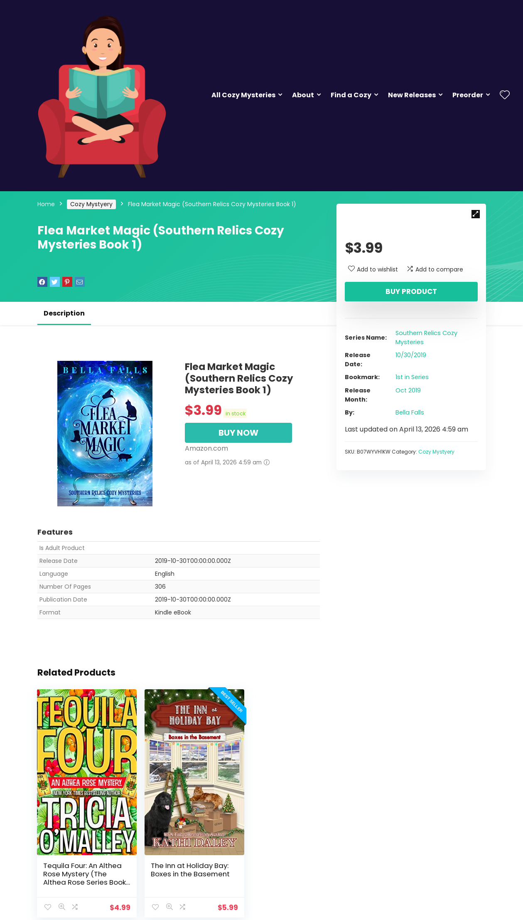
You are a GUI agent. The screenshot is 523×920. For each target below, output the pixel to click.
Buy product (411, 291)
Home (46, 204)
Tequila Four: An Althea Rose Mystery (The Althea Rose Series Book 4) (79, 859)
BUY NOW (238, 433)
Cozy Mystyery (91, 204)
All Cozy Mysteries (243, 95)
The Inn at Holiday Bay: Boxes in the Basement (171, 855)
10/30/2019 (410, 355)
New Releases (412, 95)
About (303, 95)
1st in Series (412, 377)
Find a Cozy (351, 95)
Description (64, 313)
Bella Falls (409, 412)
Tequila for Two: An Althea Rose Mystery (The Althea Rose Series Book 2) (273, 859)
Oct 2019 (408, 390)
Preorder (467, 95)
